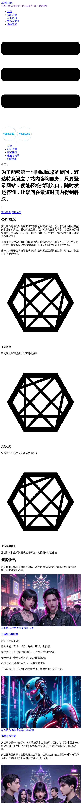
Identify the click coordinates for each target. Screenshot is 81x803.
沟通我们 (12, 24)
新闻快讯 (12, 18)
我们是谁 (12, 14)
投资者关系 (13, 21)
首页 (9, 11)
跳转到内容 (7, 2)
